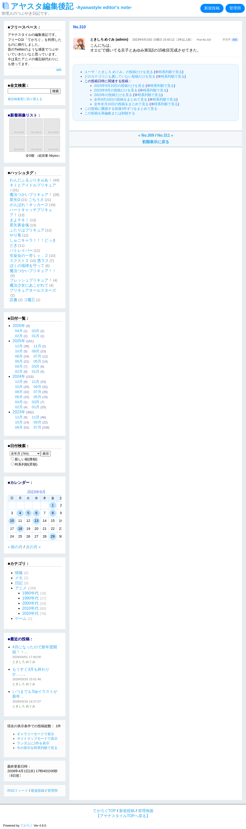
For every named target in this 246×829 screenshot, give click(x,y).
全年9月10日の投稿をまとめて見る (120, 99)
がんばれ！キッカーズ (29, 205)
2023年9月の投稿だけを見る (115, 90)
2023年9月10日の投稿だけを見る (119, 86)
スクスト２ (19, 261)
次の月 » (33, 547)
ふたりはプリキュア (27, 230)
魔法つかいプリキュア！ (31, 194)
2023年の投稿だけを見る (113, 95)
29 (53, 536)
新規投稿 (212, 8)
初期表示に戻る (155, 142)
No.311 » (165, 135)
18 (20, 529)
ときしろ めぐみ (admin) (109, 39)
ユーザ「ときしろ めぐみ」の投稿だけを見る (118, 72)
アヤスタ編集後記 (67, 6)
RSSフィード (17, 790)
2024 (19, 376)
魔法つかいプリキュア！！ (33, 271)
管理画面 (145, 811)
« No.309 (146, 135)
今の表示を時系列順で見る (37, 748)
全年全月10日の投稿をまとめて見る (121, 104)
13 (36, 521)
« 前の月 (15, 547)
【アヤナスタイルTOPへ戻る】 (123, 816)
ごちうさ (36, 200)
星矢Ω (15, 200)
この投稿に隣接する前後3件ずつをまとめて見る (120, 109)
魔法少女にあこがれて (29, 285)
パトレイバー (21, 250)
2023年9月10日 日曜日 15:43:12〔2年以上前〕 (163, 39)
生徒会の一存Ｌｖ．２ (29, 255)
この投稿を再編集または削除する (109, 113)
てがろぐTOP (104, 811)
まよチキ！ (19, 220)
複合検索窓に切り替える (25, 99)
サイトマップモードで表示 (37, 738)
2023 (19, 412)
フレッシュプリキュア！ (31, 280)
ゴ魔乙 (29, 300)
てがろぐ (26, 825)
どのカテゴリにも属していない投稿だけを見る (119, 76)
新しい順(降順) (24, 459)
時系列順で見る (170, 72)
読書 (13, 300)
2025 (19, 341)
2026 (19, 326)
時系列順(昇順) (24, 464)
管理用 (235, 8)
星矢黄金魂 (19, 225)
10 (12, 521)
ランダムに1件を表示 (33, 743)
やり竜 (15, 235)
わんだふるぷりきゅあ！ (31, 180)
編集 (234, 39)
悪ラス (43, 261)
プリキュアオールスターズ (33, 290)
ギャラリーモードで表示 (35, 734)
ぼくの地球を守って (27, 266)
